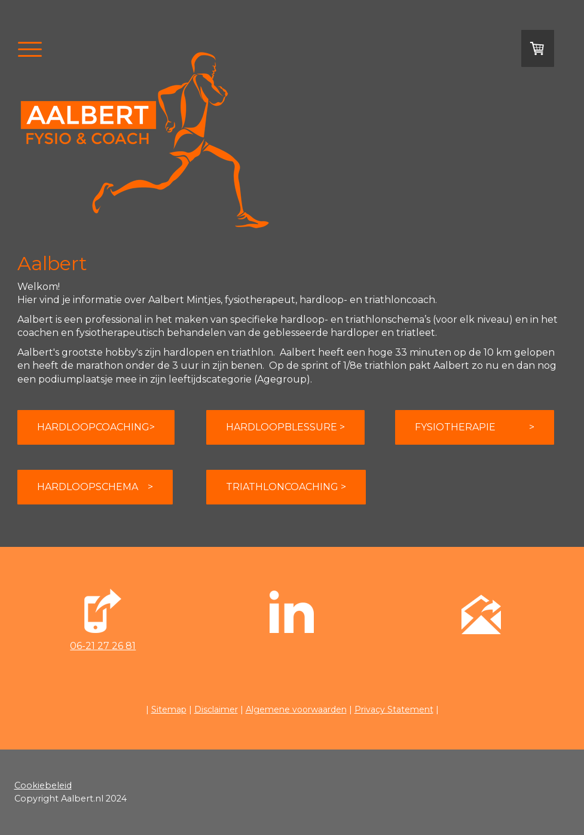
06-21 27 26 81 (103, 646)
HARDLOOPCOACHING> (96, 427)
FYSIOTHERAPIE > (474, 427)
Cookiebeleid (43, 785)
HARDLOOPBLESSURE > (285, 427)
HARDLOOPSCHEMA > (95, 487)
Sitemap (168, 709)
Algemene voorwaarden (296, 709)
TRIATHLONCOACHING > (286, 487)
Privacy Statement (393, 709)
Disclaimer (216, 709)
